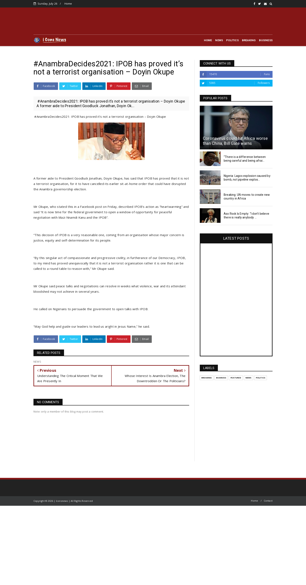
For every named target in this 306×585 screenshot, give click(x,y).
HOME (208, 40)
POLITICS (232, 40)
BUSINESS (266, 40)
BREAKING (249, 40)
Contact (268, 500)
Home (68, 3)
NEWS (219, 40)
